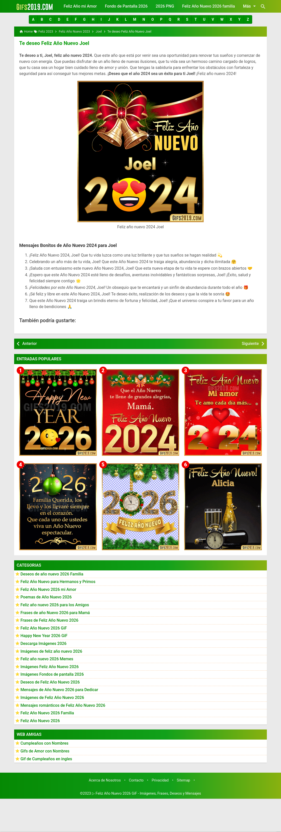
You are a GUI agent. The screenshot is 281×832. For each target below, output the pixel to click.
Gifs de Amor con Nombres (44, 751)
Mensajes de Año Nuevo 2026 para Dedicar (59, 689)
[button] (33, 19)
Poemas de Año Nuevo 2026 (46, 597)
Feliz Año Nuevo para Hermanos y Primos (57, 581)
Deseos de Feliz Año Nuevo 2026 (50, 682)
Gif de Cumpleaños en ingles (46, 758)
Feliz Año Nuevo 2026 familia (208, 6)
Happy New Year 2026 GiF (43, 635)
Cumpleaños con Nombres (44, 743)
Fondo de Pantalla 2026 (126, 6)
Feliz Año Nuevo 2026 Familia (47, 713)
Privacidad (160, 780)
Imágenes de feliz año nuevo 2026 (51, 651)
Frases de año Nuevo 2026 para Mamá (55, 612)
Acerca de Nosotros (105, 780)
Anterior (29, 343)
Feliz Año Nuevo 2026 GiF (43, 627)
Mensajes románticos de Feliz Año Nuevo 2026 (62, 705)
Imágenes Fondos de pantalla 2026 (52, 674)
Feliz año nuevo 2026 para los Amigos (54, 604)
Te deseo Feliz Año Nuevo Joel (54, 43)
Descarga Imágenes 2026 (43, 643)
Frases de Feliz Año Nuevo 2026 (49, 620)
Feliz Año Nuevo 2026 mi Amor (48, 589)
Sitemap (183, 780)
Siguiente (250, 343)
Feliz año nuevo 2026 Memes (46, 659)
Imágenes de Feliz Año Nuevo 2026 (52, 697)
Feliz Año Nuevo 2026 (40, 720)
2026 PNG (165, 6)
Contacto (136, 780)
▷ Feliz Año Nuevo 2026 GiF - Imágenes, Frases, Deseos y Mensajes (146, 793)
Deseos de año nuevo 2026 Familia (51, 573)
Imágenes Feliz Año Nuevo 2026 (49, 666)
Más (250, 6)
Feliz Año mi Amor (80, 6)
